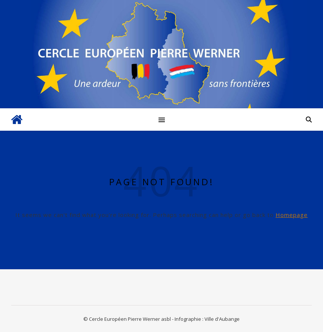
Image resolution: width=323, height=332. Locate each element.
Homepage (292, 214)
